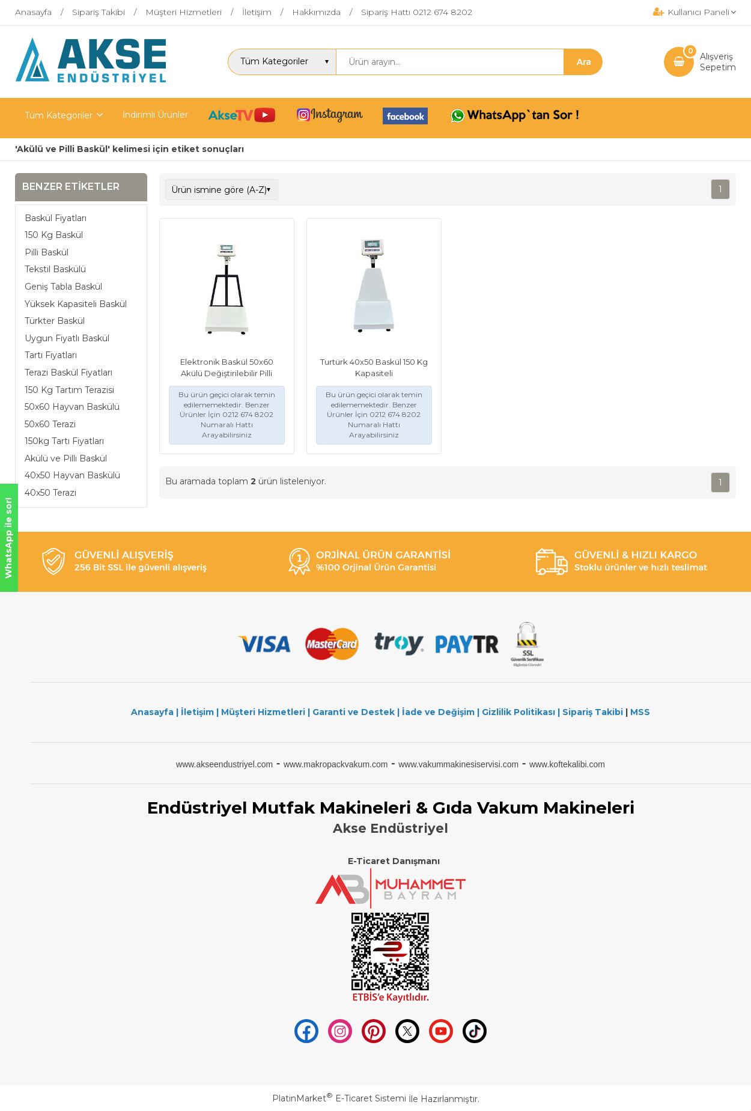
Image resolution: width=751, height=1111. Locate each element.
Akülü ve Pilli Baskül (66, 458)
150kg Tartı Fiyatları (64, 441)
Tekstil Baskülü (55, 269)
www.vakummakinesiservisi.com (458, 764)
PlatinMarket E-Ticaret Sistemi (339, 1098)
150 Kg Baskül (54, 235)
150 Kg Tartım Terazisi (69, 390)
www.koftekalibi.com (567, 764)
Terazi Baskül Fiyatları (68, 372)
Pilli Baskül (46, 252)
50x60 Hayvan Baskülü (72, 406)
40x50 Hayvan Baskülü (72, 475)
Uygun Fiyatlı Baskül (67, 338)
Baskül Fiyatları (56, 218)
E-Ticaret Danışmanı (394, 861)
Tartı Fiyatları (51, 355)
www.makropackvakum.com (336, 764)
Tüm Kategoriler (59, 115)
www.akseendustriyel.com (224, 764)
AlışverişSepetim (718, 62)
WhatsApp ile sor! (8, 538)
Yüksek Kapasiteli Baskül (76, 304)
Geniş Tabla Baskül (63, 286)
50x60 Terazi (50, 424)
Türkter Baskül (55, 320)
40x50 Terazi (50, 492)
